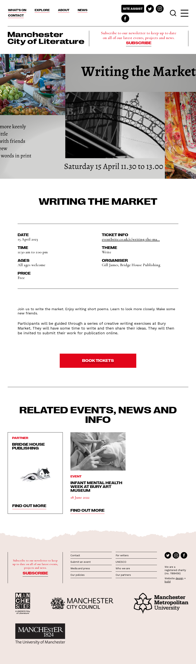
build (168, 581)
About (63, 10)
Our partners (123, 574)
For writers (122, 555)
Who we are (123, 568)
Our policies (77, 574)
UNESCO (121, 561)
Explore (42, 10)
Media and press (80, 568)
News (82, 10)
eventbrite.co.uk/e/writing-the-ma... (131, 239)
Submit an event (80, 561)
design (179, 578)
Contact (16, 15)
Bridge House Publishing (28, 446)
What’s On (17, 10)
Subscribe (138, 42)
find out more (29, 505)
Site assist (133, 8)
